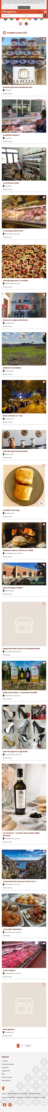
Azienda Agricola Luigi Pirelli (15, 751)
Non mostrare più (24, 7)
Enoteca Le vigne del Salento (15, 320)
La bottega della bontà (13, 231)
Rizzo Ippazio (8, 1029)
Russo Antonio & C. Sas (13, 416)
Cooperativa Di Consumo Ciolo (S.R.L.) (19, 881)
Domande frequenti (8, 1064)
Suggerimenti (6, 1071)
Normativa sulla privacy (20, 1097)
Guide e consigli (6, 1077)
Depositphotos (6, 1080)
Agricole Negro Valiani (12, 588)
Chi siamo (5, 1061)
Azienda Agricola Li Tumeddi (15, 280)
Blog (3, 1074)
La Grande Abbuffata (12, 929)
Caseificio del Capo (11, 510)
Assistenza (5, 1067)
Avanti (27, 1046)
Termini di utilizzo (7, 1097)
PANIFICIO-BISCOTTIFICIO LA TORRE (18, 550)
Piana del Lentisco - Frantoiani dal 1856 (20, 692)
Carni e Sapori (9, 970)
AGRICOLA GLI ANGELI (12, 368)
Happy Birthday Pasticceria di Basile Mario (21, 648)
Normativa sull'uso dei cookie (36, 1097)
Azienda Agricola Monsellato (15, 451)
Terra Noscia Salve (11, 183)
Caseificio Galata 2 (11, 135)
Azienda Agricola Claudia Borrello (17, 87)
